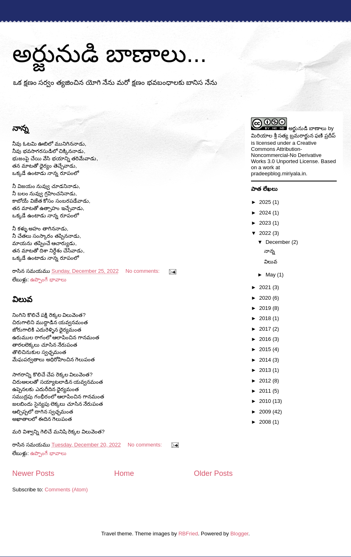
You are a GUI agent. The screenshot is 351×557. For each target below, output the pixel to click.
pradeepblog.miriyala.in (278, 173)
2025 (266, 202)
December (279, 242)
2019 (266, 308)
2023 (266, 223)
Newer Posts (33, 473)
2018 (266, 318)
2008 (266, 422)
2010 (266, 401)
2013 (266, 370)
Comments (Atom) (66, 489)
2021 (266, 287)
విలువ (22, 299)
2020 (266, 298)
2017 (266, 329)
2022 (266, 233)
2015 (266, 349)
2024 (266, 213)
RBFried (188, 533)
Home (124, 473)
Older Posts (213, 473)
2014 (266, 360)
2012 (266, 381)
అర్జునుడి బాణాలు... (109, 53)
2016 (266, 339)
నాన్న (20, 128)
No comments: (143, 271)
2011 (266, 391)
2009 (266, 412)
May (271, 275)
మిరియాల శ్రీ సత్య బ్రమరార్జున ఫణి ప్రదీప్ (293, 136)
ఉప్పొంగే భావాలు (48, 279)
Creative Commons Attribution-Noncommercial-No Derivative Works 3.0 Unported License (286, 152)
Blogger (239, 533)
